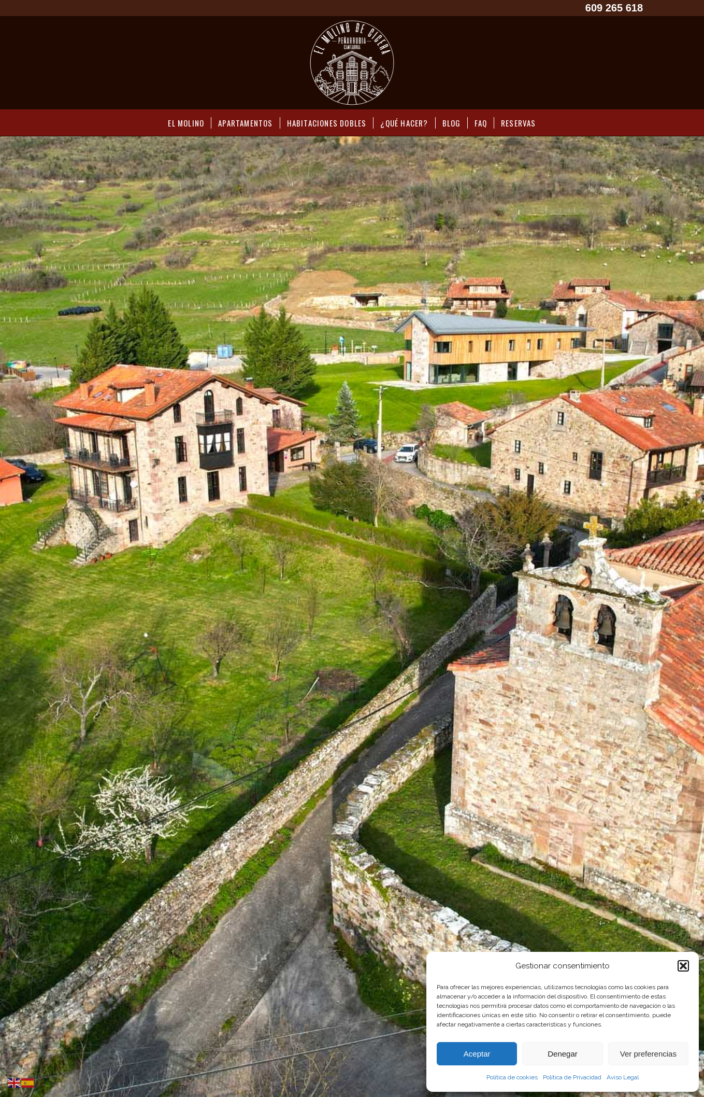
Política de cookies (512, 1077)
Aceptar (477, 1053)
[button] (683, 966)
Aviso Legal (623, 1077)
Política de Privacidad (572, 1077)
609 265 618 (614, 7)
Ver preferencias (648, 1053)
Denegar (563, 1053)
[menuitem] (186, 123)
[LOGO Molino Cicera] (352, 62)
